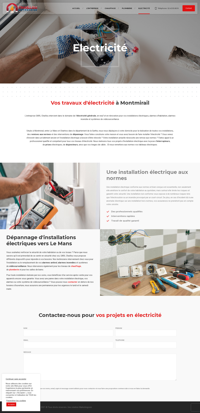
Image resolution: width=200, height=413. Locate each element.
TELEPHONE (119, 340)
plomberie (14, 269)
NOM (25, 328)
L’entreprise (92, 8)
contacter (72, 282)
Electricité (144, 8)
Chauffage (110, 8)
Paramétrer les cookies (16, 401)
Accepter (11, 404)
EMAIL (25, 340)
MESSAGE (27, 352)
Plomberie (127, 8)
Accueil (76, 8)
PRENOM (118, 328)
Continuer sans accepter (16, 379)
